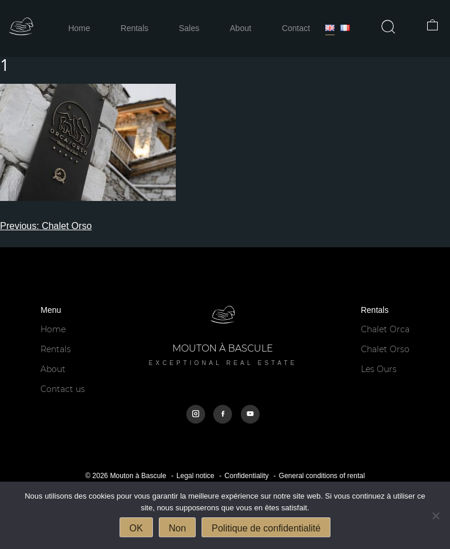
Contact (296, 28)
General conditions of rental (322, 476)
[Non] (435, 515)
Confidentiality (246, 476)
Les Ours (379, 369)
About (240, 28)
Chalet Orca (385, 329)
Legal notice (195, 476)
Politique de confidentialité (266, 528)
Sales (189, 28)
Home (79, 28)
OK (136, 528)
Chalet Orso (385, 349)
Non (177, 528)
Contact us (62, 389)
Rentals (134, 28)
